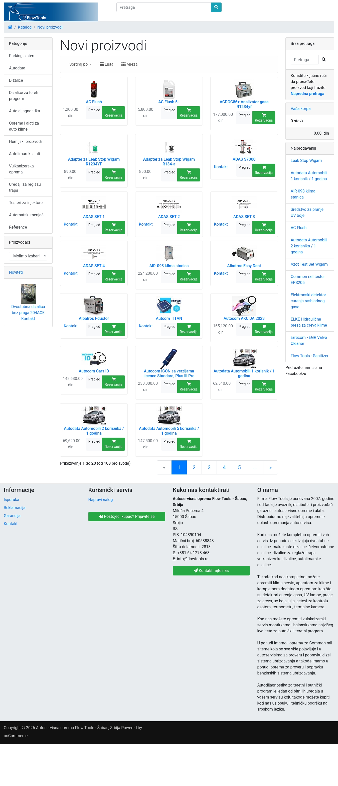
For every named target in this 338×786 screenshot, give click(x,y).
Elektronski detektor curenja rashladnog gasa (308, 300)
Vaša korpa (301, 108)
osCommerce (16, 735)
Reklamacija (15, 507)
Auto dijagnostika (24, 111)
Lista (106, 64)
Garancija (12, 515)
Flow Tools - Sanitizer (309, 355)
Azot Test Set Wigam (309, 264)
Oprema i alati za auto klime (24, 126)
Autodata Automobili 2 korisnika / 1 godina (309, 246)
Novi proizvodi (50, 27)
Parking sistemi (23, 55)
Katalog (25, 27)
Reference (18, 227)
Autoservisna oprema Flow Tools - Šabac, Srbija (78, 727)
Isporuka (11, 499)
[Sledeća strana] (270, 467)
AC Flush (298, 227)
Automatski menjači (27, 215)
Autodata (17, 68)
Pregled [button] (94, 110)
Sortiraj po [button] (79, 64)
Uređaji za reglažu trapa (25, 187)
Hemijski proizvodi (25, 141)
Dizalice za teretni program (25, 95)
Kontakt (221, 166)
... (255, 467)
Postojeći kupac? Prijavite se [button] (127, 516)
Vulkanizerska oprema (21, 169)
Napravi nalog (100, 499)
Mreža (129, 64)
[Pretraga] (163, 7)
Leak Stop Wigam (306, 160)
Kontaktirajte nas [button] (211, 570)
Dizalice (16, 80)
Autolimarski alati (24, 153)
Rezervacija (113, 112)
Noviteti (16, 272)
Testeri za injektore (26, 202)
